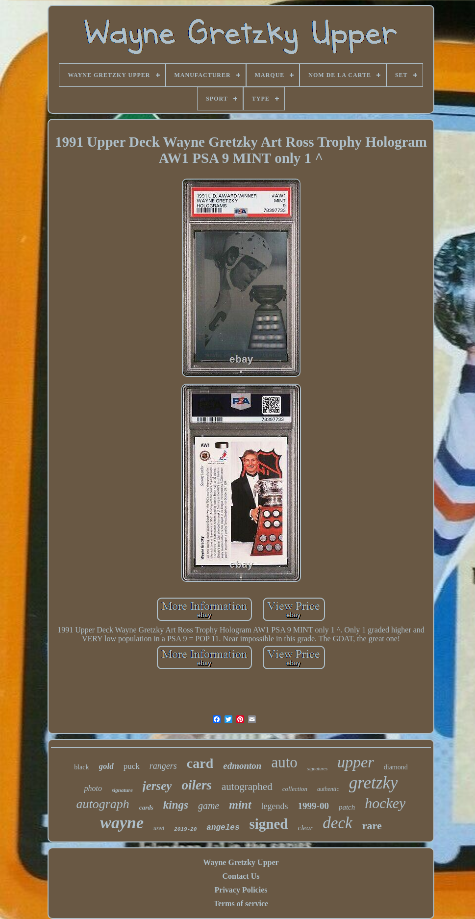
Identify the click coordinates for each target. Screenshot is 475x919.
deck (337, 823)
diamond (396, 767)
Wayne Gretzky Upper (240, 862)
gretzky (373, 782)
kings (175, 805)
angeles (222, 827)
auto (284, 762)
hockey (385, 803)
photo (93, 788)
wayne (122, 823)
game (208, 805)
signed (269, 824)
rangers (163, 766)
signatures (317, 768)
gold (106, 766)
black (81, 767)
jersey (157, 785)
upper (355, 762)
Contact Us (240, 876)
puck (132, 766)
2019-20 (185, 829)
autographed (247, 786)
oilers (196, 785)
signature (122, 790)
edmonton (242, 766)
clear (305, 828)
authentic (328, 789)
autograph (102, 804)
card (200, 763)
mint (240, 804)
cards (146, 807)
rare (372, 825)
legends (274, 806)
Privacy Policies (241, 890)
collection (294, 788)
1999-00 (313, 806)
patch (347, 807)
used (158, 828)
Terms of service (241, 903)
